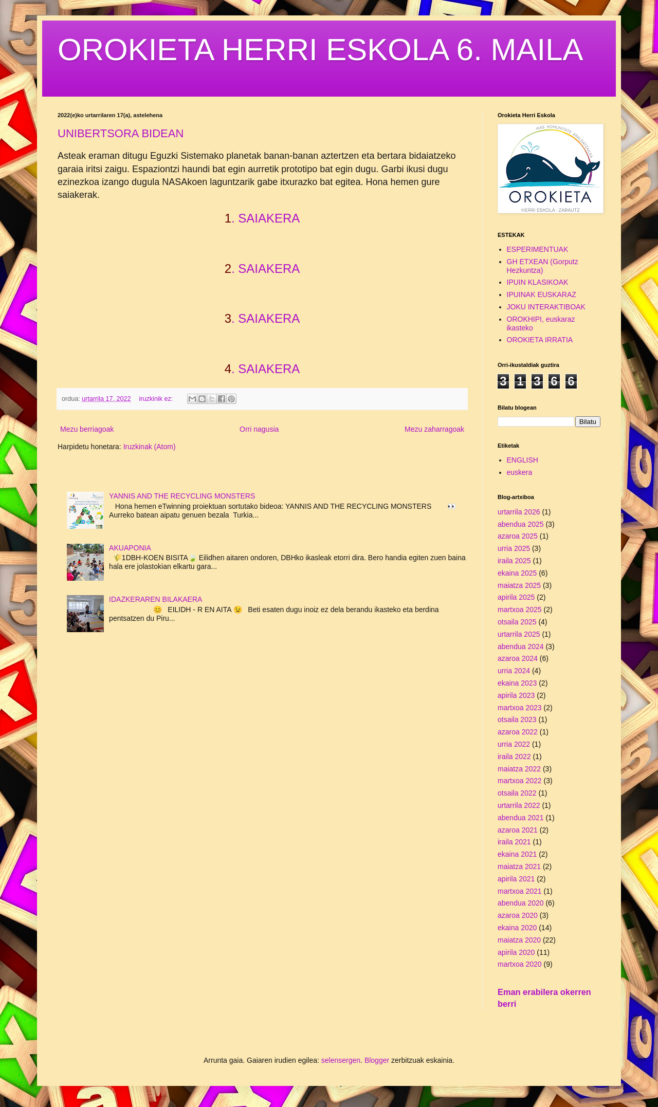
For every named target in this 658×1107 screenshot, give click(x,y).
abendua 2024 (521, 646)
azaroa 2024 (518, 658)
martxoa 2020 (520, 964)
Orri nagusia (259, 429)
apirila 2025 (516, 597)
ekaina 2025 (517, 573)
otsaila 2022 (517, 793)
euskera (520, 472)
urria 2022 (514, 744)
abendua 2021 (521, 818)
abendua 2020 (521, 903)
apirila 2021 (516, 879)
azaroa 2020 (518, 915)
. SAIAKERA (265, 218)
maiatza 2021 (519, 866)
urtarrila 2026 (519, 512)
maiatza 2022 (519, 769)
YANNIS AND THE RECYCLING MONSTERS (182, 496)
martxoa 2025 (520, 609)
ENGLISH (522, 460)
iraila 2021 (514, 842)
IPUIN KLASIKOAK (538, 282)
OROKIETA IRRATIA (540, 340)
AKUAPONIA (130, 548)
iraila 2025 (514, 561)
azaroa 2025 (518, 536)
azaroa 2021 (518, 830)
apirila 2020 (516, 952)
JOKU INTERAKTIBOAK (546, 307)
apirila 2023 (516, 695)
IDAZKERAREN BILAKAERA (155, 599)
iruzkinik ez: (157, 398)
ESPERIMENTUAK (538, 249)
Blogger (376, 1060)
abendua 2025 (521, 524)
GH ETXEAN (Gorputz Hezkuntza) (542, 265)
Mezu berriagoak (87, 429)
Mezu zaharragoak (434, 429)
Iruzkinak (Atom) (149, 446)
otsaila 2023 (517, 719)
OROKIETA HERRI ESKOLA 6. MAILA (320, 49)
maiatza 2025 (519, 585)
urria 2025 (514, 548)
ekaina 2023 (517, 683)
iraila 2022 (514, 756)
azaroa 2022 (518, 732)
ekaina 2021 (517, 854)
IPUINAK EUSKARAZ (541, 294)
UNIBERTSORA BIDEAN (121, 133)
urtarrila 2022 (519, 805)
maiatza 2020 (519, 940)
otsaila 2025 (517, 622)
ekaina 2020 (517, 928)
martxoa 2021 (520, 891)
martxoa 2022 (520, 781)
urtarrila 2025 (519, 634)
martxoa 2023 (520, 708)
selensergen (340, 1060)
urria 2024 (514, 671)
